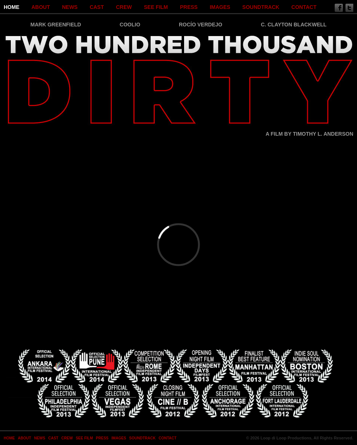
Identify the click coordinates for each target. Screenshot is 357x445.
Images (220, 7)
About (40, 7)
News (70, 7)
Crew (124, 7)
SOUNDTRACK (261, 7)
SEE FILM (156, 7)
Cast (97, 7)
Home (11, 7)
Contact (304, 7)
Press (188, 7)
